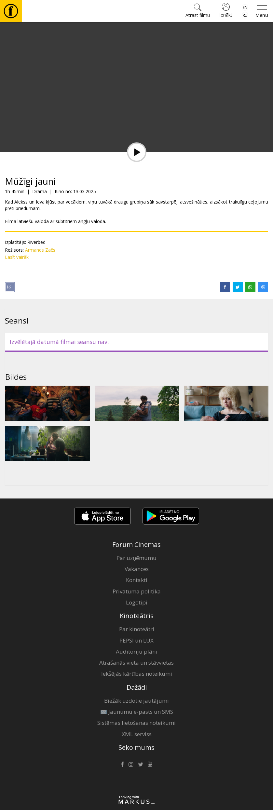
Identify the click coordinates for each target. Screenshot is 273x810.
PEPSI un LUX (136, 640)
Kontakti (136, 580)
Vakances (137, 569)
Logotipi (136, 602)
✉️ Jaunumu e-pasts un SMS (136, 711)
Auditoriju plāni (136, 651)
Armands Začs (40, 250)
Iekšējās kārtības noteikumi (136, 673)
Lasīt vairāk (17, 257)
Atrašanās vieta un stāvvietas (136, 662)
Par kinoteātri (136, 629)
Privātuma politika (137, 591)
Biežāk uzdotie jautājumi (136, 700)
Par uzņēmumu (136, 558)
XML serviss (137, 734)
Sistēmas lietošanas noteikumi (136, 722)
